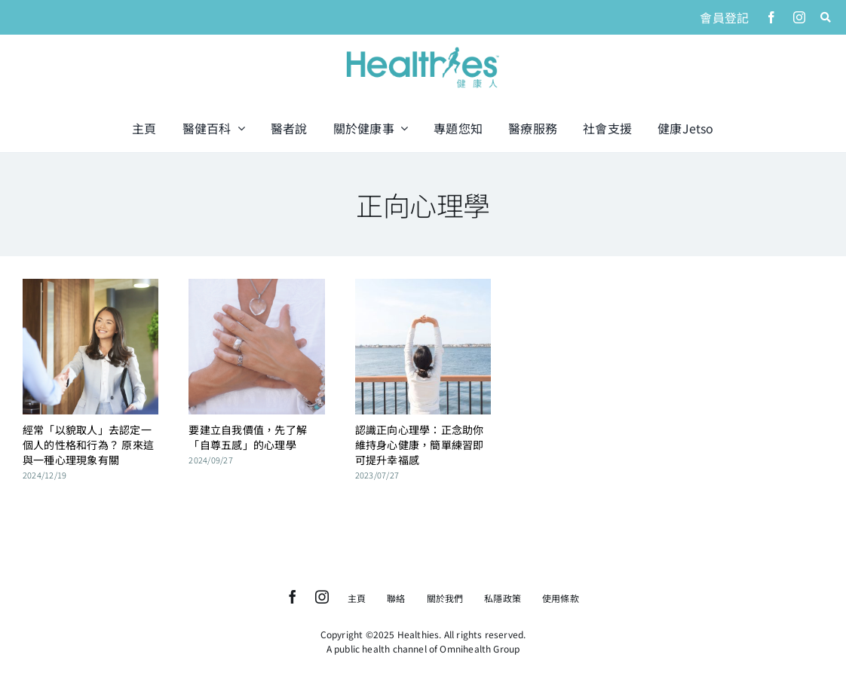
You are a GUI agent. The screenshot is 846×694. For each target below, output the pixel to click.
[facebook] (771, 17)
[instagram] (799, 17)
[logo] (423, 48)
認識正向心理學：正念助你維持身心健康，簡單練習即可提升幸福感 (419, 444)
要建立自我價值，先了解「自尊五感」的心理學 (248, 437)
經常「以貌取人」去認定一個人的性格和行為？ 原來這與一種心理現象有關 (88, 444)
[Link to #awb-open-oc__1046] (825, 17)
